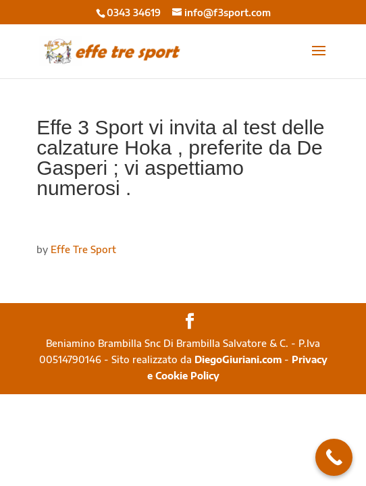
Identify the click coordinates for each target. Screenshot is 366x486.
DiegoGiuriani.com (238, 359)
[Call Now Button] (333, 457)
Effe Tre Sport (83, 249)
